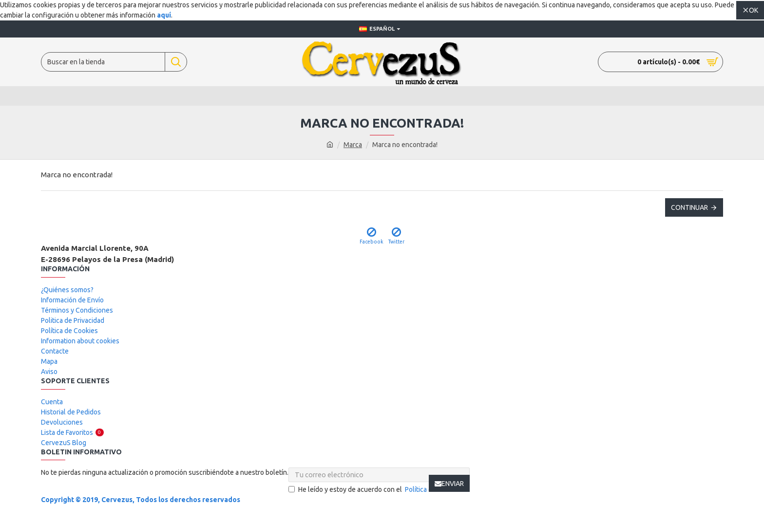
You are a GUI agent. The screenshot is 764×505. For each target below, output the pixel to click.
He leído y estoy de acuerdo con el (379, 490)
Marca (353, 145)
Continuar (689, 207)
